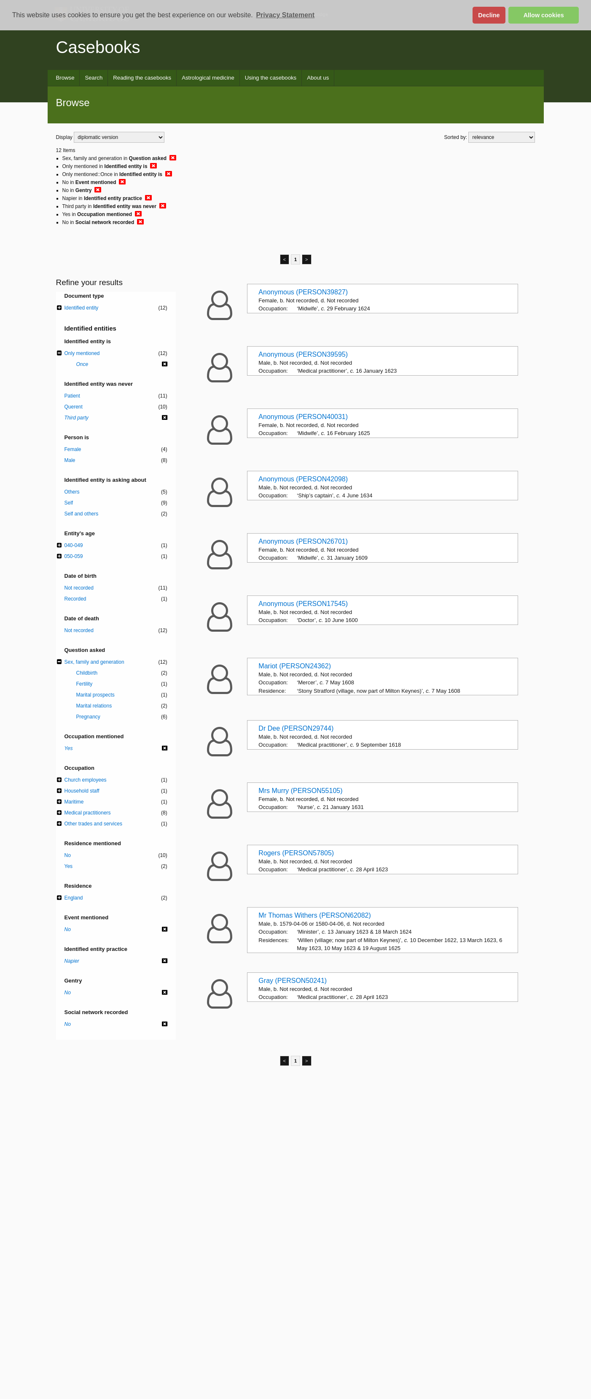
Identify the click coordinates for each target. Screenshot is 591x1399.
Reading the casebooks (142, 78)
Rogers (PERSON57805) (296, 853)
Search (93, 78)
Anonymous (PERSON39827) (303, 292)
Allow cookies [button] (544, 15)
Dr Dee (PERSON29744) (295, 728)
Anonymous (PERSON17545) (303, 603)
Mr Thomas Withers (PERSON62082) (314, 915)
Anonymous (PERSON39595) (303, 354)
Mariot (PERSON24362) (294, 666)
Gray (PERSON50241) (292, 980)
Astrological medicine (208, 78)
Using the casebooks (270, 78)
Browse (65, 78)
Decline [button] (489, 15)
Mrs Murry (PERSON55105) (300, 790)
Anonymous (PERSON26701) (303, 541)
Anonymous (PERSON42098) (303, 479)
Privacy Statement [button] (285, 15)
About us (318, 78)
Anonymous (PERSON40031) (303, 416)
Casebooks (98, 47)
